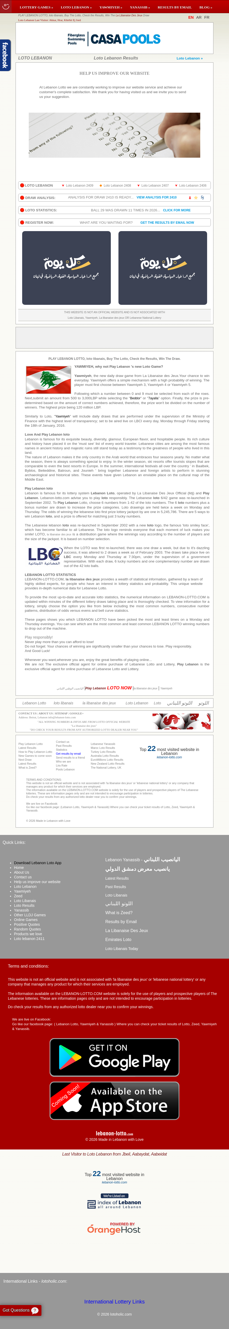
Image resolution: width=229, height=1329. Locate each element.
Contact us (23, 877)
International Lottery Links (114, 1302)
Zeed (18, 896)
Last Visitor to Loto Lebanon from (114, 1154)
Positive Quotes (27, 924)
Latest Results (117, 878)
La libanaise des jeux (84, 725)
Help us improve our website (37, 882)
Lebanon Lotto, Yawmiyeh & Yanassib (84, 1024)
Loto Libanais (25, 901)
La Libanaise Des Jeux (129, 15)
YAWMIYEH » (110, 7)
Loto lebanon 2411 (29, 939)
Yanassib (21, 910)
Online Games (25, 920)
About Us (21, 872)
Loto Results (24, 905)
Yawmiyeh (22, 891)
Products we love (28, 934)
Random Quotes (27, 929)
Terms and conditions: (28, 966)
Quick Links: (14, 842)
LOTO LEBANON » (76, 7)
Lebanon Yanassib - (142, 860)
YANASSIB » (140, 7)
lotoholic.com (53, 1281)
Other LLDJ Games (30, 915)
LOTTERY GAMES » (36, 7)
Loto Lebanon (25, 886)
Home (19, 867)
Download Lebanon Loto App (37, 863)
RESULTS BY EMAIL (175, 7)
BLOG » (205, 7)
